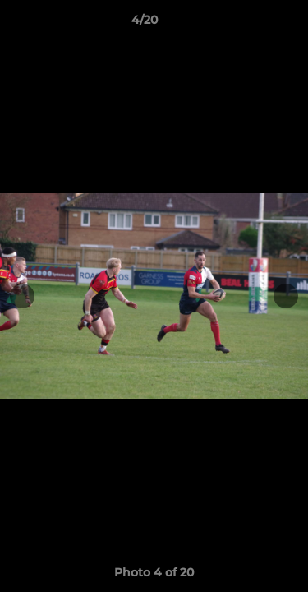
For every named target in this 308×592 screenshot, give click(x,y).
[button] (249, 23)
